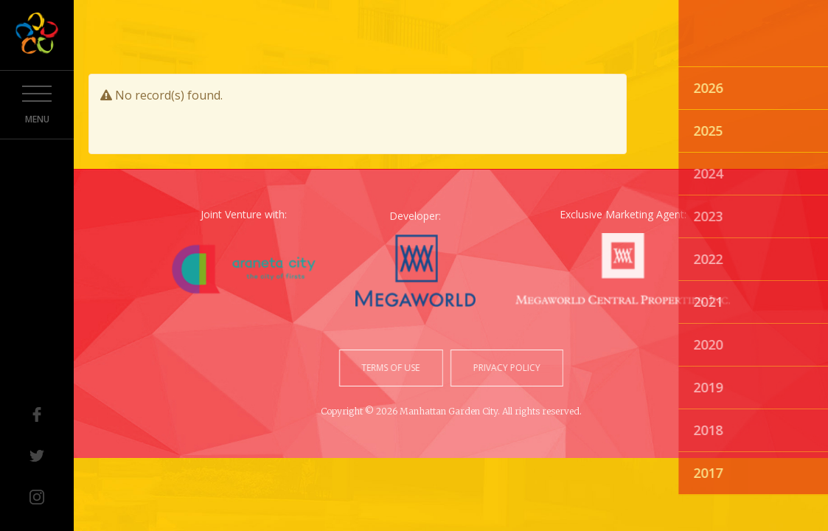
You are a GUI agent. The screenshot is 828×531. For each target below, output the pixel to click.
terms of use (392, 367)
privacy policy (505, 367)
